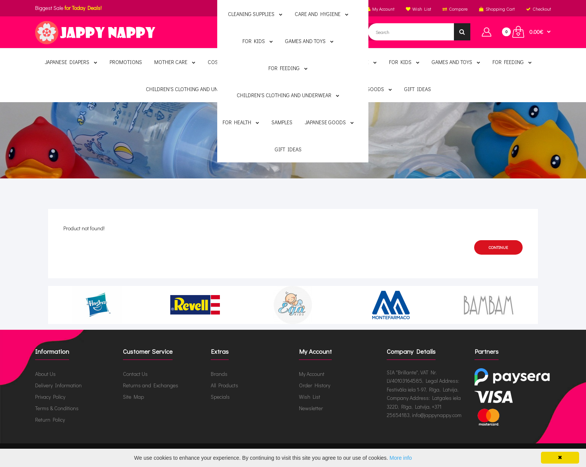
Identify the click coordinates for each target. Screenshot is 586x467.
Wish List (309, 396)
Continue (498, 247)
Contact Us (135, 373)
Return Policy (50, 419)
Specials (220, 396)
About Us (45, 373)
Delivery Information (58, 385)
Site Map (133, 396)
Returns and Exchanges (150, 385)
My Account (311, 373)
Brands (219, 373)
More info (400, 458)
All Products (224, 385)
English (307, 9)
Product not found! (299, 142)
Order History (314, 385)
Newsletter (311, 408)
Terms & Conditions (57, 408)
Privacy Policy (50, 396)
